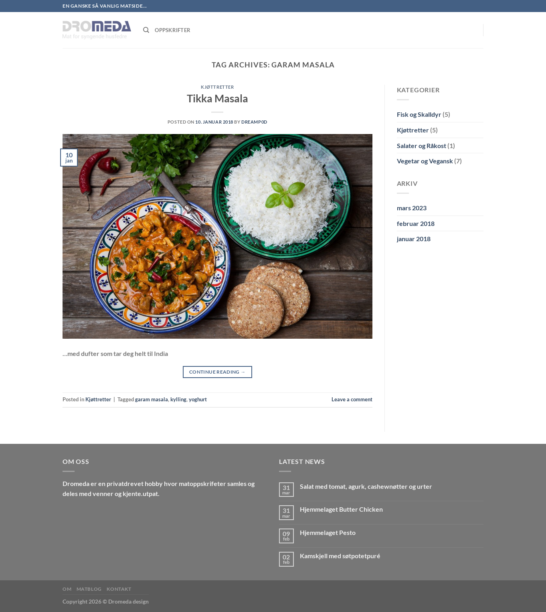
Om (67, 589)
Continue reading (217, 372)
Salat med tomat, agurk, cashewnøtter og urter (366, 486)
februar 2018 (416, 223)
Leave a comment (352, 399)
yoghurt (198, 399)
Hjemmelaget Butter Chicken (341, 509)
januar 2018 (414, 238)
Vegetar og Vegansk (425, 161)
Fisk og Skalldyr (419, 114)
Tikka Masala (217, 98)
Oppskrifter (172, 30)
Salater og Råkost (421, 145)
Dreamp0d (254, 121)
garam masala (151, 399)
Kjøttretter (217, 86)
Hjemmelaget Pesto (328, 532)
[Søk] (146, 30)
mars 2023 (412, 207)
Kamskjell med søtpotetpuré (340, 555)
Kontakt (119, 589)
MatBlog (89, 589)
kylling (178, 399)
